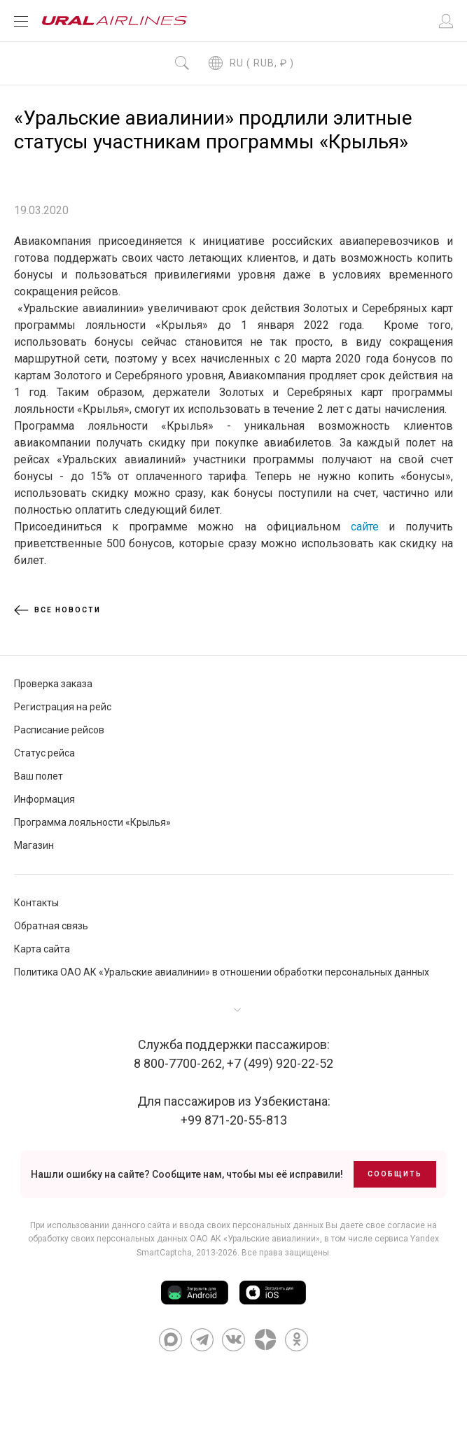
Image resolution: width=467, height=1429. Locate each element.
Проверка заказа (53, 683)
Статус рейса (44, 753)
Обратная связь (51, 925)
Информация (44, 799)
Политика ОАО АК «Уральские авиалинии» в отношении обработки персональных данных (221, 972)
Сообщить (395, 1174)
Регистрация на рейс (62, 706)
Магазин (34, 845)
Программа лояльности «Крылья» (92, 822)
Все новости (57, 610)
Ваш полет (38, 776)
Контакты (36, 902)
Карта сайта (42, 949)
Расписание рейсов (59, 729)
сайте (365, 526)
